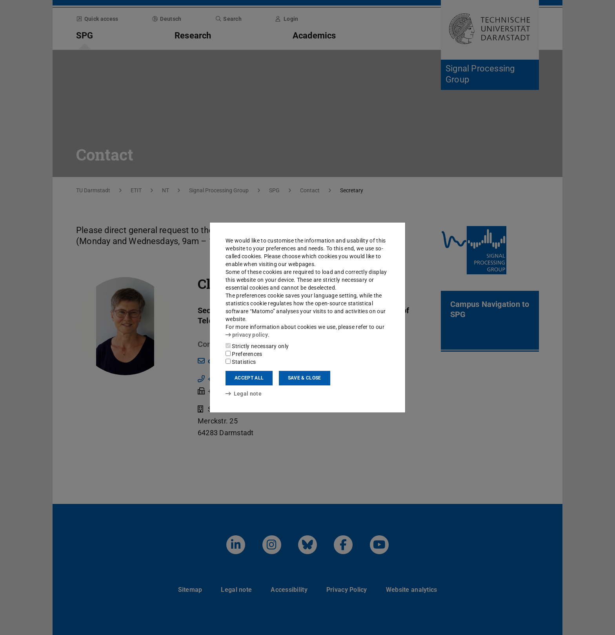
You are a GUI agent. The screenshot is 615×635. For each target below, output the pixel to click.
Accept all (249, 378)
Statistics (241, 362)
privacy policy (247, 335)
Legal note (244, 393)
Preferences (244, 354)
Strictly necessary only (257, 346)
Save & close (304, 378)
